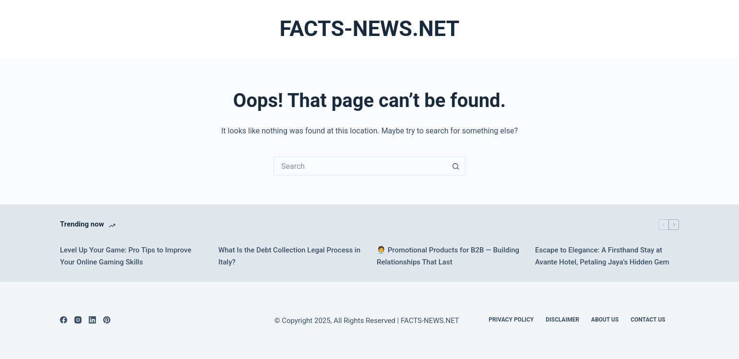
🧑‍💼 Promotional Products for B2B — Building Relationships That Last (448, 256)
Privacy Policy (511, 319)
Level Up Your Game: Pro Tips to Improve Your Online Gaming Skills (125, 256)
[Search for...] (360, 166)
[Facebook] (63, 319)
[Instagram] (78, 319)
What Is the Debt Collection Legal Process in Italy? (289, 256)
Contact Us (648, 319)
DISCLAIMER (562, 319)
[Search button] (455, 166)
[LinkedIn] (92, 319)
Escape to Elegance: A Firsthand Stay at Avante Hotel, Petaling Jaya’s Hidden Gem (602, 256)
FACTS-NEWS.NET (370, 28)
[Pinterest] (106, 319)
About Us (605, 319)
